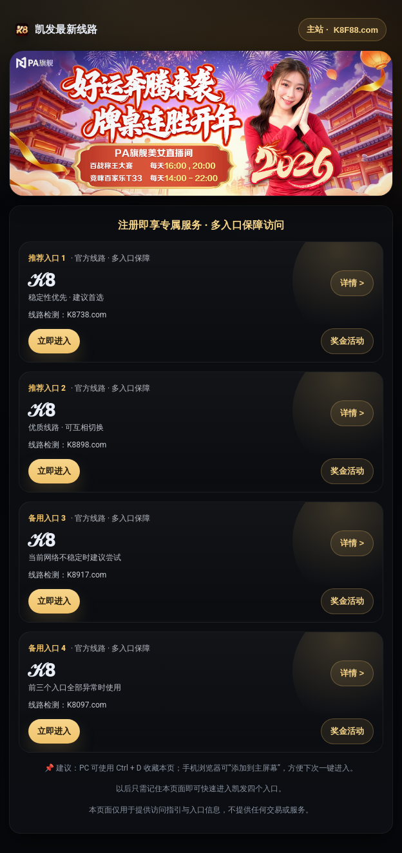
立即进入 (54, 341)
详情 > (352, 283)
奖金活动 (347, 341)
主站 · (342, 29)
